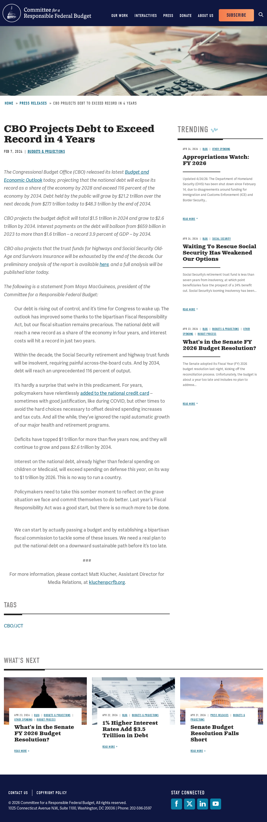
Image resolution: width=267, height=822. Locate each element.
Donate (186, 15)
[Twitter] (189, 804)
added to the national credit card (114, 393)
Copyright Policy (52, 792)
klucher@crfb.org (107, 582)
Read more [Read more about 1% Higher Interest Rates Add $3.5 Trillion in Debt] (108, 746)
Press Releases (33, 103)
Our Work (119, 15)
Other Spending (221, 149)
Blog (205, 149)
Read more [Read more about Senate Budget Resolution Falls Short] (197, 751)
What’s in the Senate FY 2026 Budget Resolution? (219, 345)
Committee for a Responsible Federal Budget (47, 13)
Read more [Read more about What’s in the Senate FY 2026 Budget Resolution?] (189, 404)
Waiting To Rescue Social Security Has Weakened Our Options (219, 253)
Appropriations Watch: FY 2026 (216, 160)
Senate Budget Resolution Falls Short (215, 734)
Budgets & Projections (46, 151)
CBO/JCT (13, 626)
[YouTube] (215, 804)
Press (168, 15)
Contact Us (18, 792)
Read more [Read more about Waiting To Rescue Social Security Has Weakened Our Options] (189, 309)
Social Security (221, 238)
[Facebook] (176, 804)
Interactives (146, 15)
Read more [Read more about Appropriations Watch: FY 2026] (189, 219)
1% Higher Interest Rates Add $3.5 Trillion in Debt (130, 729)
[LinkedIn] (202, 804)
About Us (206, 15)
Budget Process (207, 334)
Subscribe (236, 15)
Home (9, 103)
